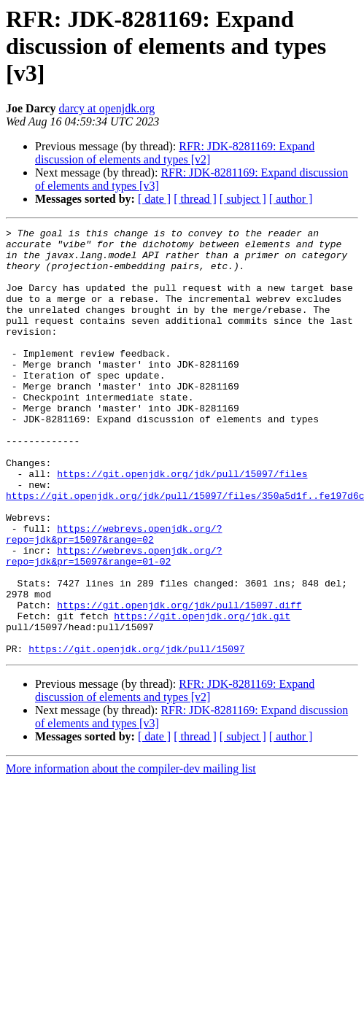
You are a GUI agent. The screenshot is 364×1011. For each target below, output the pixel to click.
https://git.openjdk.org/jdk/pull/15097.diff (179, 681)
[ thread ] (195, 199)
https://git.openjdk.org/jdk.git (202, 694)
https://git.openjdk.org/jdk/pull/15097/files (182, 523)
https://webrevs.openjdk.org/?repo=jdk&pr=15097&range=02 (114, 596)
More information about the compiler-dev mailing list (131, 854)
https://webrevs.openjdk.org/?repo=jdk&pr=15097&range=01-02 (114, 622)
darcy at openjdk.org (107, 108)
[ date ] (154, 199)
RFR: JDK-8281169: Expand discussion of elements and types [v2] (174, 153)
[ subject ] (243, 199)
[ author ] (291, 199)
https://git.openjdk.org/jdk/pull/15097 (136, 733)
